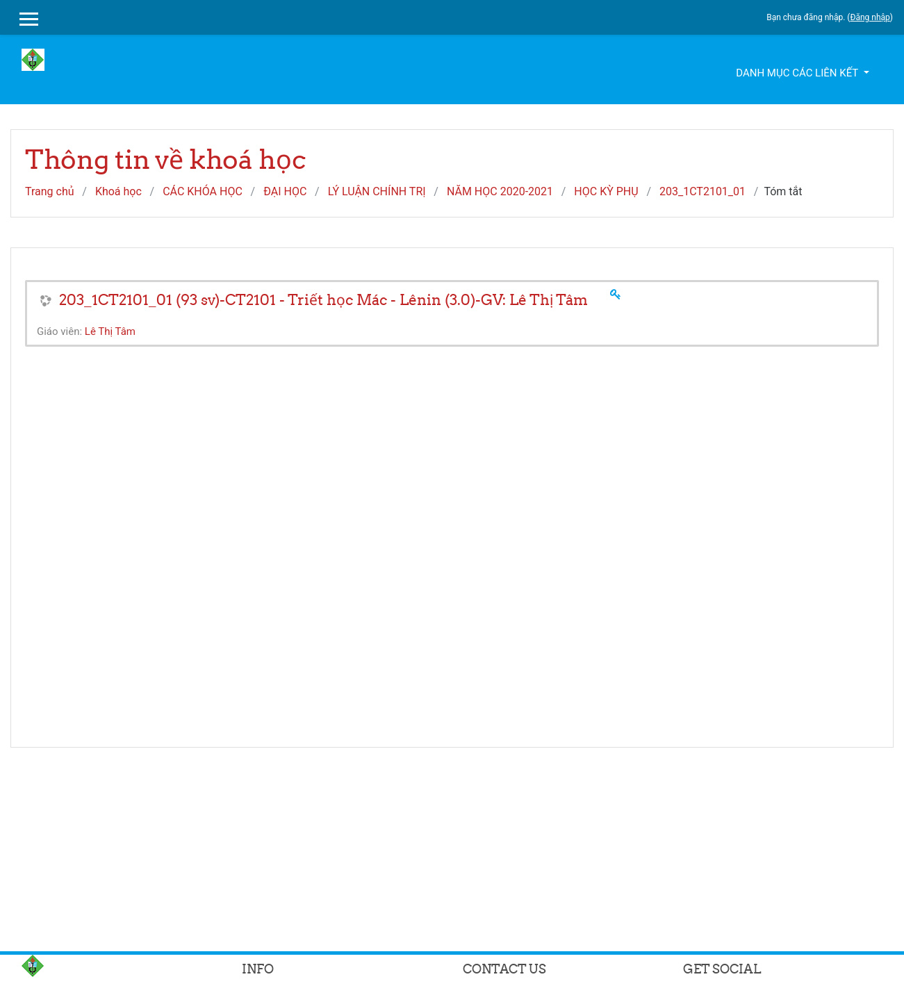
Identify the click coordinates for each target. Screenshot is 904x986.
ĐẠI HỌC (284, 191)
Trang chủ (49, 191)
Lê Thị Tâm (110, 331)
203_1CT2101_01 (702, 191)
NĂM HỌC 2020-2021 (500, 191)
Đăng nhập (869, 17)
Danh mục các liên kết (798, 73)
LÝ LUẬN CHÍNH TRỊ (377, 191)
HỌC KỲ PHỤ (606, 191)
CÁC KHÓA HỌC (203, 191)
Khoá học (118, 191)
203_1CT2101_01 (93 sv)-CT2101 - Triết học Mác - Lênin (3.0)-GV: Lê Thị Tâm (323, 299)
